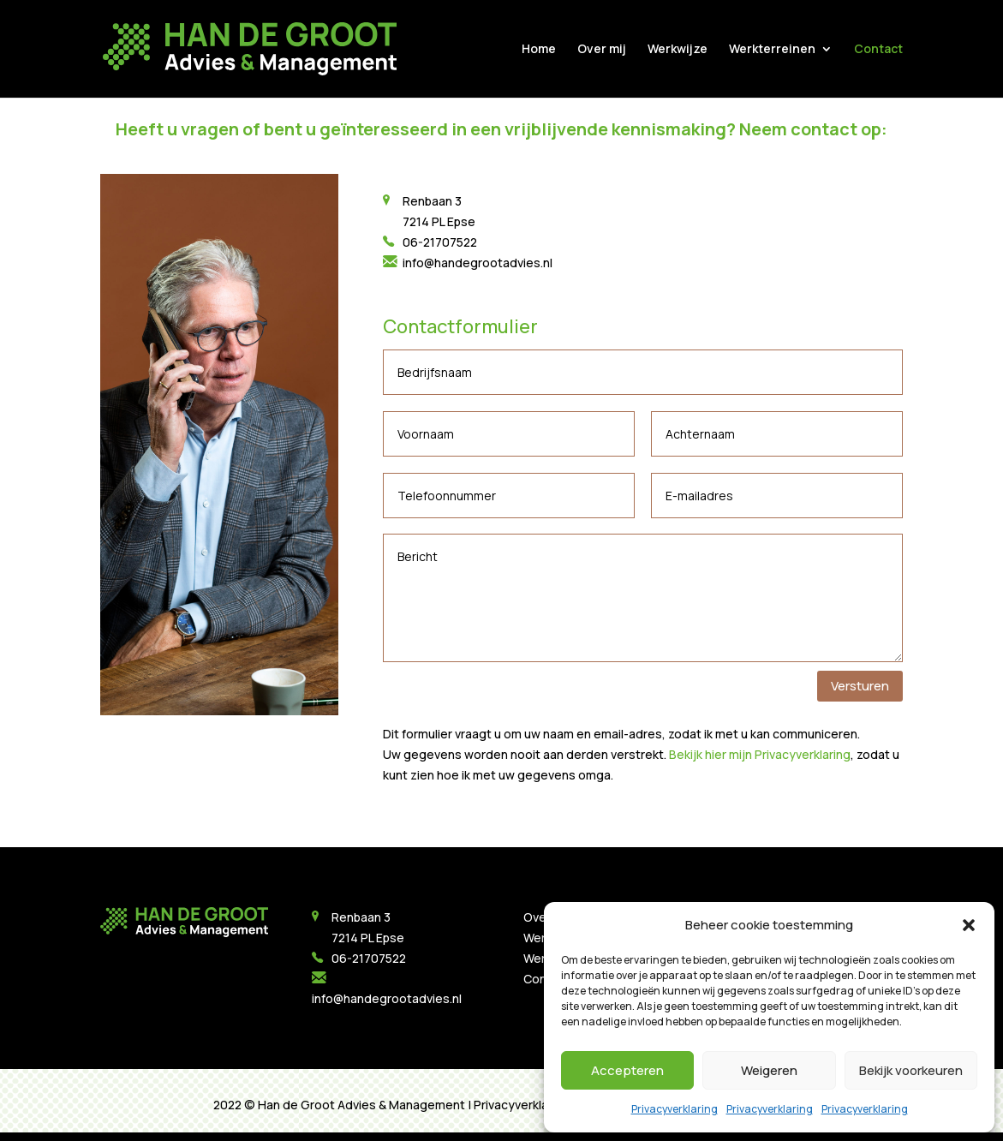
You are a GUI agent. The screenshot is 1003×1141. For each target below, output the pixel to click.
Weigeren (769, 1070)
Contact (878, 50)
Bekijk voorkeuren (911, 1070)
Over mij (601, 50)
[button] (968, 925)
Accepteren (627, 1070)
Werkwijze (677, 50)
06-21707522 (440, 242)
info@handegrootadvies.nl (476, 262)
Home (539, 50)
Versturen (860, 686)
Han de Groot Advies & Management (361, 1104)
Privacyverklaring (674, 1109)
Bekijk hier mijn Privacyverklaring (760, 754)
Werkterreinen (772, 50)
